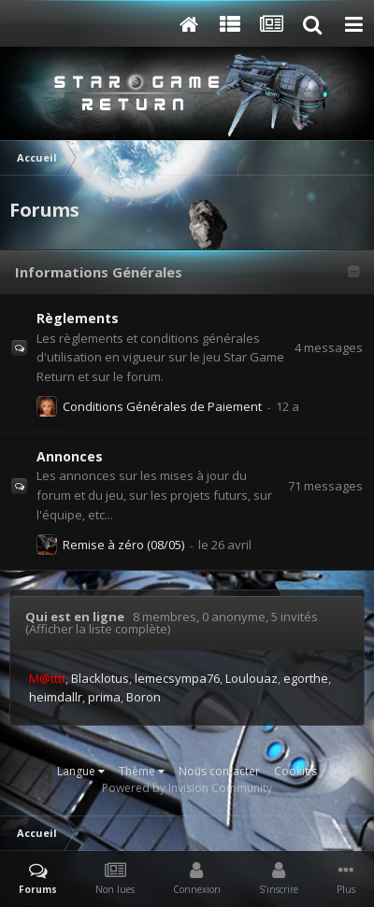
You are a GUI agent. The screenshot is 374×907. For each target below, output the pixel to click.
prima (104, 696)
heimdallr (55, 696)
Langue (81, 771)
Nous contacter (219, 771)
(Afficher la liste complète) (97, 628)
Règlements (77, 318)
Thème (142, 771)
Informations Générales (98, 271)
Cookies (295, 771)
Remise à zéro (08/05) (123, 544)
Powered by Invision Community (187, 788)
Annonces (69, 456)
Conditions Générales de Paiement (162, 406)
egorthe (305, 678)
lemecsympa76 (177, 678)
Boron (143, 696)
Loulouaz (251, 678)
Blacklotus (100, 678)
